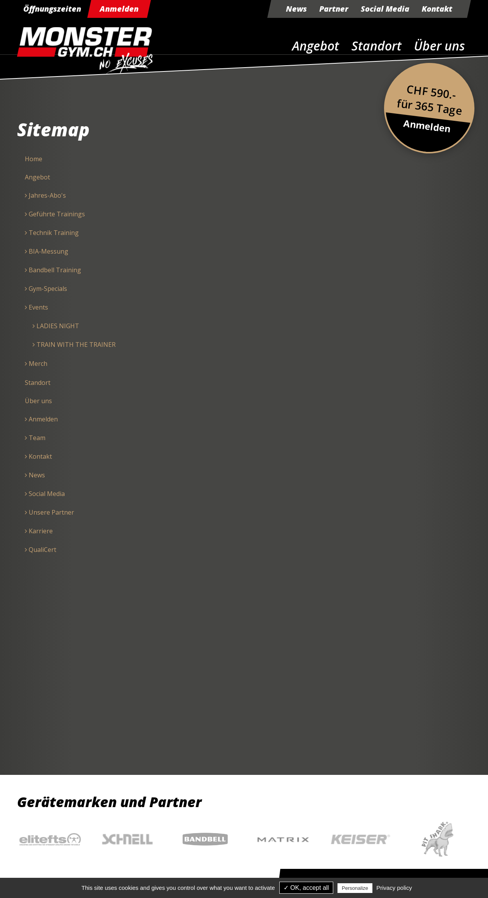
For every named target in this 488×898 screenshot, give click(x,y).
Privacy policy (394, 887)
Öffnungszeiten (52, 8)
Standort (376, 45)
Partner (333, 8)
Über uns (439, 45)
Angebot (315, 45)
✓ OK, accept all (306, 887)
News (296, 8)
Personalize (355, 888)
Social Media (385, 8)
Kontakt (437, 8)
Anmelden (119, 8)
